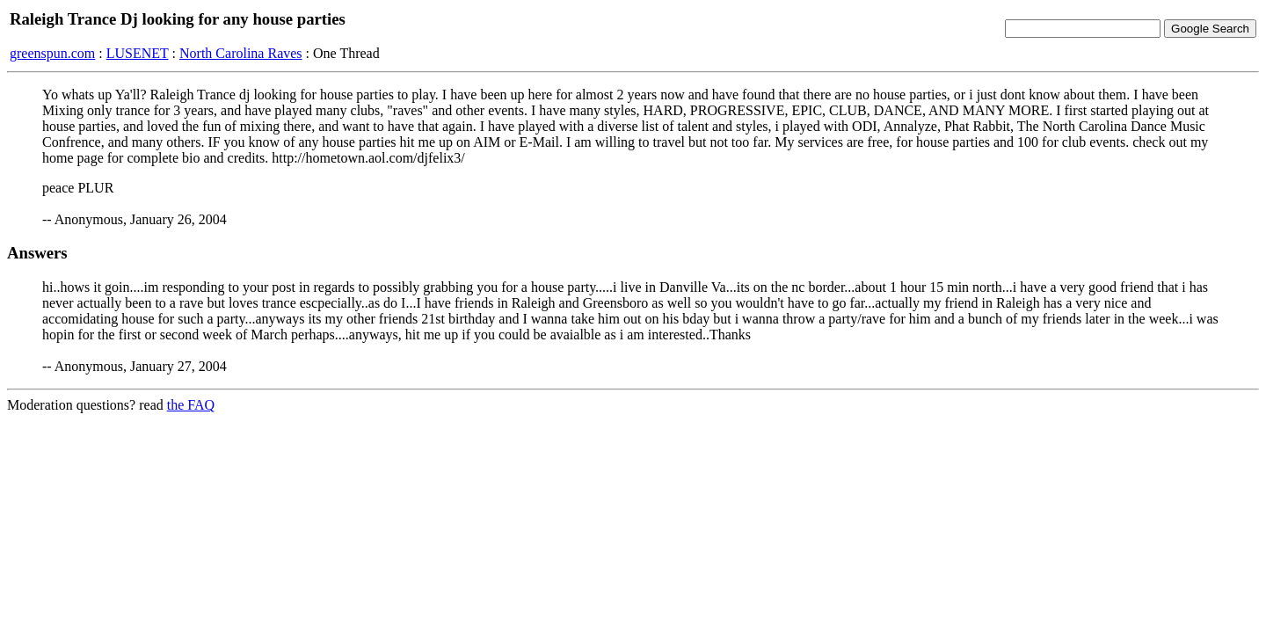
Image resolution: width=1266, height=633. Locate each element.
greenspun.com (52, 53)
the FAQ (191, 404)
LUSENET (137, 53)
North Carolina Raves (240, 53)
